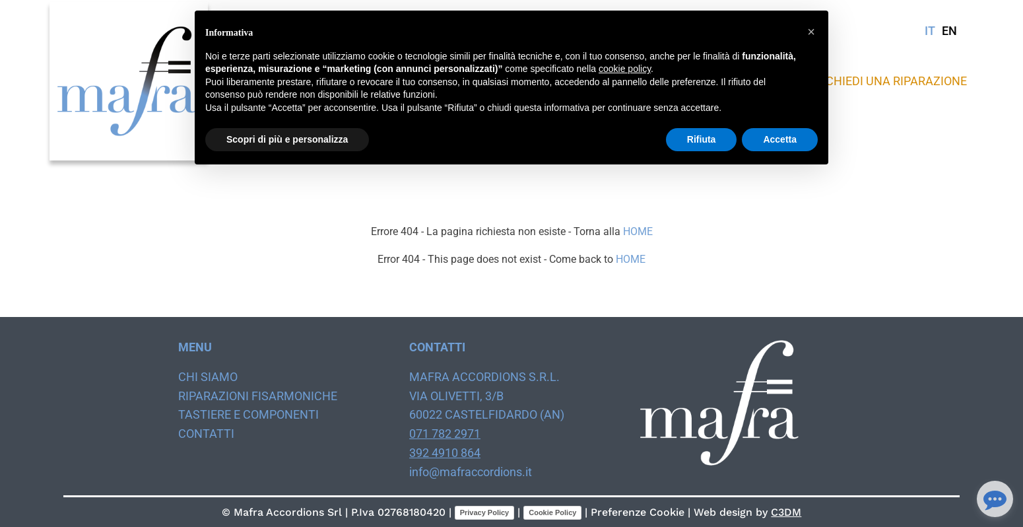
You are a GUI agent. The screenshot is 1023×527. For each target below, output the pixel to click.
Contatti (206, 433)
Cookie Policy (552, 512)
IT (930, 31)
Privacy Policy (485, 512)
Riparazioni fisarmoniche (257, 396)
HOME (638, 231)
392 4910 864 (444, 453)
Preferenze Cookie (637, 512)
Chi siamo (208, 377)
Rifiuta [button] (701, 139)
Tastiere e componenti (248, 414)
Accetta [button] (780, 139)
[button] (811, 31)
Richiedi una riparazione (891, 81)
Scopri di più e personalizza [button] (287, 139)
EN (949, 31)
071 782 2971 (444, 433)
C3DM (786, 512)
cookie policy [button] (625, 68)
